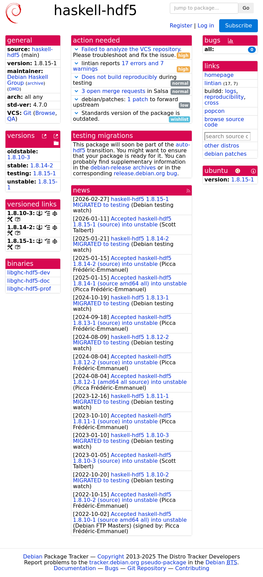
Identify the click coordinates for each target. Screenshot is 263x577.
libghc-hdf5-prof (29, 288)
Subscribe (238, 25)
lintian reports (131, 66)
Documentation (75, 568)
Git (27, 113)
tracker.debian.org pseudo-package (137, 562)
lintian (213, 83)
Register (181, 25)
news (81, 190)
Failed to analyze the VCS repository (131, 49)
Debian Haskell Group (27, 80)
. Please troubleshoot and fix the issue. (131, 52)
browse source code (224, 122)
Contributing (192, 568)
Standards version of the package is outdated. (131, 116)
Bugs (111, 568)
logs (230, 91)
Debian (32, 556)
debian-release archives (123, 167)
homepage (219, 75)
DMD (14, 89)
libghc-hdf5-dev (28, 272)
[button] (76, 49)
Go (246, 8)
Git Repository (146, 568)
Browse (45, 113)
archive (35, 83)
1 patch (137, 99)
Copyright (110, 556)
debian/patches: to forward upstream (131, 102)
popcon (214, 111)
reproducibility (224, 97)
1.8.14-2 (41, 165)
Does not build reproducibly (119, 77)
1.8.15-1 (44, 173)
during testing (131, 80)
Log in (206, 25)
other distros (221, 145)
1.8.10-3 (18, 157)
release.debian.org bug (145, 173)
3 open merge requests (113, 91)
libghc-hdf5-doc (28, 281)
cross (211, 102)
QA (11, 119)
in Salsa (131, 91)
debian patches (225, 154)
